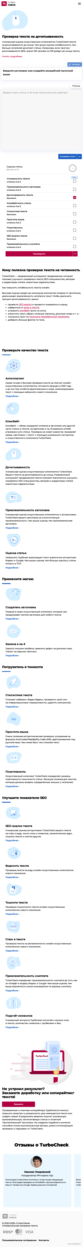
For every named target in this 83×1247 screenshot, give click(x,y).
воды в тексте (31, 307)
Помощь (77, 86)
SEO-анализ (25, 304)
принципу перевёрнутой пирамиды (49, 317)
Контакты (43, 1240)
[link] (18, 1104)
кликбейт (25, 310)
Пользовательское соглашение (19, 1240)
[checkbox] (75, 181)
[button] (79, 3)
